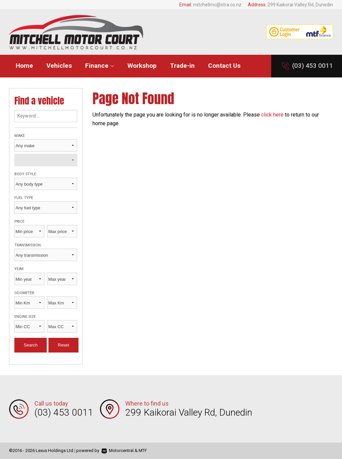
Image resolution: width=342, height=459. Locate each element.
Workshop (142, 65)
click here (272, 114)
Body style (25, 174)
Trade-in (182, 65)
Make (19, 136)
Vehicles (59, 65)
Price (19, 221)
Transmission (27, 245)
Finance (99, 65)
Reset (63, 345)
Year (18, 269)
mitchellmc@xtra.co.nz (217, 4)
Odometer (24, 293)
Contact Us (224, 65)
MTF (143, 450)
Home (24, 65)
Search (30, 345)
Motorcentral (118, 450)
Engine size (25, 316)
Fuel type (23, 198)
